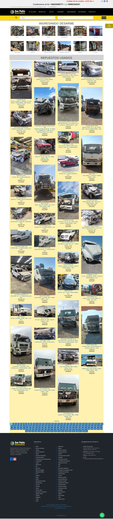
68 (27, 429)
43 (42, 426)
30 (95, 424)
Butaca (33, 53)
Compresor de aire (62, 459)
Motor (17, 37)
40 (33, 426)
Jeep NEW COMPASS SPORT (91, 226)
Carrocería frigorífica (41, 456)
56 (82, 426)
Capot (37, 454)
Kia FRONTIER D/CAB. (45, 248)
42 (39, 426)
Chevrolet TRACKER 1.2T (21, 295)
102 (55, 431)
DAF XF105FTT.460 (92, 345)
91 (98, 429)
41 (36, 426)
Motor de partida (62, 477)
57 (85, 426)
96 (35, 431)
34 (14, 426)
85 (79, 429)
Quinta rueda (39, 490)
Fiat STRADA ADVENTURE (21, 128)
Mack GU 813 (21, 317)
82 (70, 429)
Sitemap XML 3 (60, 506)
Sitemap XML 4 (68, 506)
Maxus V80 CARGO (45, 296)
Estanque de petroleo (63, 472)
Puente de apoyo (62, 486)
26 (83, 424)
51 (67, 426)
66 (21, 429)
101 (52, 431)
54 (76, 426)
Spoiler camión (39, 494)
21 (68, 424)
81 (67, 429)
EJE (59, 466)
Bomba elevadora (40, 448)
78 (58, 429)
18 (58, 424)
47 (54, 426)
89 (91, 429)
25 (80, 424)
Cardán (60, 454)
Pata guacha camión (63, 483)
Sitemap (49, 505)
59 (91, 426)
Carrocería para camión (64, 456)
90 (95, 429)
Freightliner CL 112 (92, 275)
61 (98, 426)
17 (55, 424)
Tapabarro (38, 497)
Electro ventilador (40, 470)
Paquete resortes (64, 53)
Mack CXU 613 (44, 203)
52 (70, 426)
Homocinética (61, 474)
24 (77, 424)
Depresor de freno (62, 463)
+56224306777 (56, 4)
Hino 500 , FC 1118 (68, 144)
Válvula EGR (61, 499)
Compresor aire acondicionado (43, 459)
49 (61, 426)
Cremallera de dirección (64, 461)
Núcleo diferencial (62, 479)
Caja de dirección (40, 452)
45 (48, 426)
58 (88, 426)
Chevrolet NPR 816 (68, 265)
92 (101, 429)
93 (26, 431)
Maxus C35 (92, 174)
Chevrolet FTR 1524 (68, 220)
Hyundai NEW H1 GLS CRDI (68, 74)
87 (85, 429)
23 (74, 424)
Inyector (38, 476)
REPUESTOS (42, 12)
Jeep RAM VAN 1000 (91, 200)
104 (62, 431)
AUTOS (51, 12)
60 (95, 426)
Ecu (37, 466)
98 (41, 431)
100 (48, 431)
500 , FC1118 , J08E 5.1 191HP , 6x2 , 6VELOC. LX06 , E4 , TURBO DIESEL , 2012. (68, 148)
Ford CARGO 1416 (45, 390)
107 (73, 431)
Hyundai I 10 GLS (21, 176)
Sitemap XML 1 (45, 506)
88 (88, 429)
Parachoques (39, 483)
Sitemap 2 (58, 505)
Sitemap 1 (53, 505)
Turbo (37, 499)
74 (45, 429)
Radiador (60, 490)
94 (29, 431)
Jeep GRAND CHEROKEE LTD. (92, 78)
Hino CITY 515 (44, 318)
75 (48, 429)
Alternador (17, 53)
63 (11, 429)
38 (27, 426)
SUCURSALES (82, 12)
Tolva (59, 497)
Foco (33, 37)
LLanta (80, 37)
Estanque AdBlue (40, 472)
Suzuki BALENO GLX (21, 220)
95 (32, 431)
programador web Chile (60, 508)
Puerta (96, 53)
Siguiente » (78, 431)
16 (52, 424)
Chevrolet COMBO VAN (21, 246)
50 (64, 426)
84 (76, 429)
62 (101, 426)
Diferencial (64, 37)
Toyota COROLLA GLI (44, 78)
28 (89, 424)
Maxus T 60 (68, 365)
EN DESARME (32, 12)
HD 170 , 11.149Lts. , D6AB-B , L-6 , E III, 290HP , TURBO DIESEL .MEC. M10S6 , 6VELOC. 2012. (21, 103)
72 (39, 429)
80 (64, 429)
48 (58, 426)
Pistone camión (62, 485)
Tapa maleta (61, 496)
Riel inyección (61, 492)
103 (59, 431)
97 (38, 431)
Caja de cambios (48, 53)
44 (45, 426)
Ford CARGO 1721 (21, 391)
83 (73, 429)
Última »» (85, 431)
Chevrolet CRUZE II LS (45, 226)
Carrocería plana (40, 457)
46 (51, 426)
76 (51, 429)
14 (46, 424)
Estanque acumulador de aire (65, 470)
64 (14, 429)
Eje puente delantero (63, 468)
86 (82, 429)
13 (43, 424)
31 (98, 424)
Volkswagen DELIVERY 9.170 (68, 339)
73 (42, 429)
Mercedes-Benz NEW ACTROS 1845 (68, 122)
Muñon (37, 479)
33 (11, 426)
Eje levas (38, 468)
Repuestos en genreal (41, 492)
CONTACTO (92, 12)
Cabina (37, 450)
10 (34, 424)
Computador (39, 461)
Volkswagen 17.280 (45, 341)
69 (30, 429)
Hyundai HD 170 (21, 100)
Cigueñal (60, 457)
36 (21, 426)
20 (64, 424)
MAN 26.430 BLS (21, 365)
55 (79, 426)
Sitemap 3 (63, 505)
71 (36, 429)
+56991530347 (72, 4)
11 (37, 424)
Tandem (38, 496)
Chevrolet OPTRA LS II (68, 172)
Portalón (38, 486)
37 (24, 426)
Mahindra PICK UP (45, 155)
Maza (37, 477)
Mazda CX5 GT (68, 291)
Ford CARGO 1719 (92, 297)
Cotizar (109, 25)
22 (71, 424)
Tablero (60, 494)
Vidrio (48, 37)
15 (49, 424)
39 (30, 426)
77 (54, 429)
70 (33, 429)
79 (61, 429)
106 (70, 431)
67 (24, 429)
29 (92, 424)
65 (18, 429)
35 (18, 426)
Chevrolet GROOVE (21, 198)
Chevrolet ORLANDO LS (68, 242)
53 (73, 426)
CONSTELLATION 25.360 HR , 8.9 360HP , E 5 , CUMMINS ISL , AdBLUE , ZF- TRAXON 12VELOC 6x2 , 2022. (44, 131)
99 (44, 431)
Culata (80, 53)
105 (66, 431)
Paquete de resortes (41, 481)
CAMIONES (60, 12)
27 (86, 424)
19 (61, 424)
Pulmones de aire (62, 488)
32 (101, 424)
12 (40, 424)
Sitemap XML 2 (52, 506)
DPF (59, 465)
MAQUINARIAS (71, 12)
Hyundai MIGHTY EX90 (92, 126)
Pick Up (96, 37)
